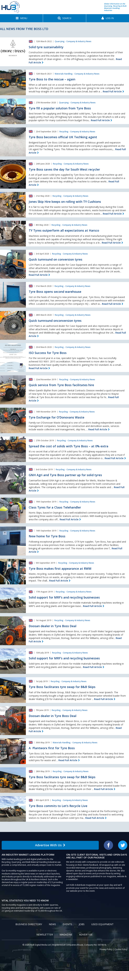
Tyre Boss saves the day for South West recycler (64, 169)
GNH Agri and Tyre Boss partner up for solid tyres (65, 475)
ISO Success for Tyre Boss (48, 353)
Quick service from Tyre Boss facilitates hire (61, 385)
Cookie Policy (121, 949)
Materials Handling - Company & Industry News (77, 73)
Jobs (81, 924)
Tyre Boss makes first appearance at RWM (60, 568)
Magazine (66, 934)
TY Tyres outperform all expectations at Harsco (64, 230)
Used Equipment (102, 924)
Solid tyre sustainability (46, 47)
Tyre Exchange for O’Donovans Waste (56, 417)
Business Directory (28, 924)
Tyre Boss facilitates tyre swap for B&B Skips (62, 687)
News (52, 924)
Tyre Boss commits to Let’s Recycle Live (58, 806)
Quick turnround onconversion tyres (55, 321)
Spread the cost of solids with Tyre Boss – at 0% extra (68, 446)
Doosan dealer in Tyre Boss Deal (52, 626)
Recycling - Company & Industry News (77, 131)
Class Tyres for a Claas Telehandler (55, 507)
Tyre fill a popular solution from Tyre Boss (60, 108)
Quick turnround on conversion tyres (55, 259)
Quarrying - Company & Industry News (73, 41)
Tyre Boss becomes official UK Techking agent (63, 137)
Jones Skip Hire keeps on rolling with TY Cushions (65, 202)
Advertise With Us (50, 845)
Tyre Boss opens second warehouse (55, 292)
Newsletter (44, 934)
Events (67, 924)
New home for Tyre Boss (47, 536)
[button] (21, 18)
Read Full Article (112, 91)
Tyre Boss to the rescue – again (52, 79)
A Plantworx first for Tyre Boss (52, 748)
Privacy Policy (106, 949)
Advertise (86, 934)
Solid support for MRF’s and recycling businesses (64, 597)
